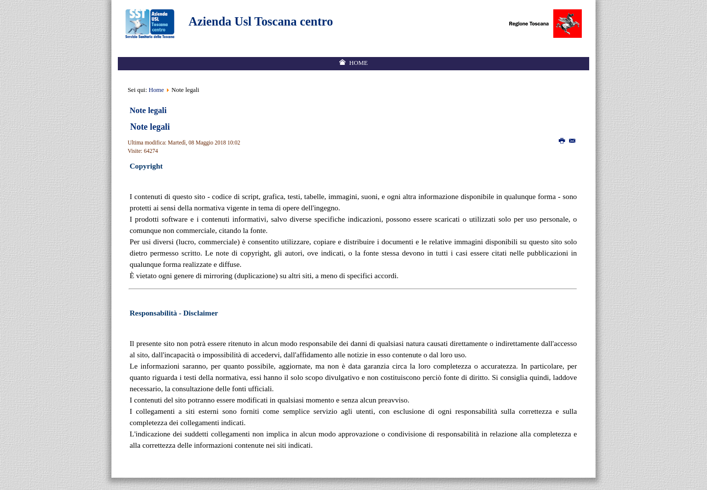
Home (156, 89)
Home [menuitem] (358, 62)
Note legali (150, 127)
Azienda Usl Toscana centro (261, 21)
